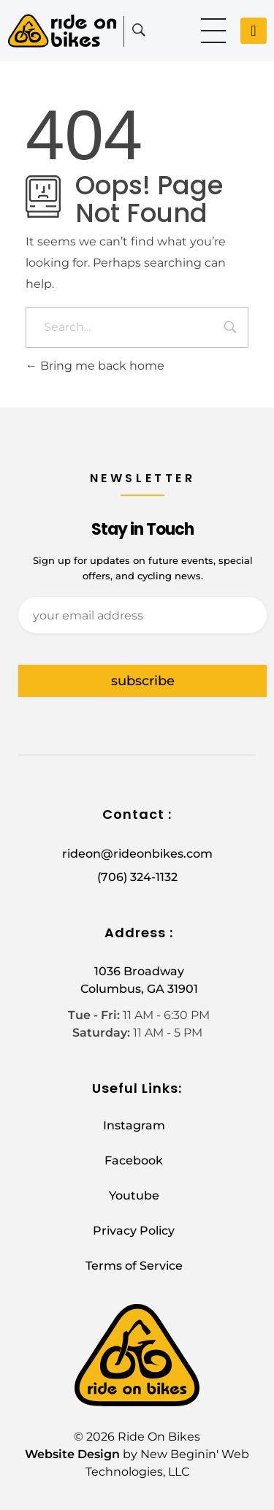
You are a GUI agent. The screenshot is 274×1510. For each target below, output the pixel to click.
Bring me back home (95, 366)
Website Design (72, 1454)
